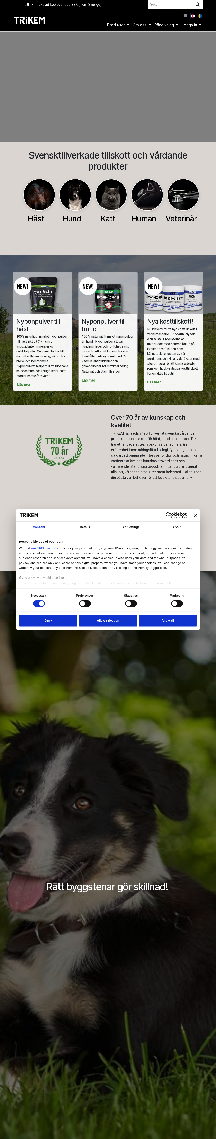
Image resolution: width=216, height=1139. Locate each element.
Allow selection (108, 620)
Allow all (168, 620)
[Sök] (197, 4)
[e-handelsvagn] (185, 15)
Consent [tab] (39, 527)
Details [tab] (85, 527)
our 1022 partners (45, 548)
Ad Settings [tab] (131, 527)
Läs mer (24, 384)
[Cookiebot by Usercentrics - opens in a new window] (169, 515)
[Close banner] (195, 515)
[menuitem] (193, 15)
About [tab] (177, 527)
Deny (48, 620)
